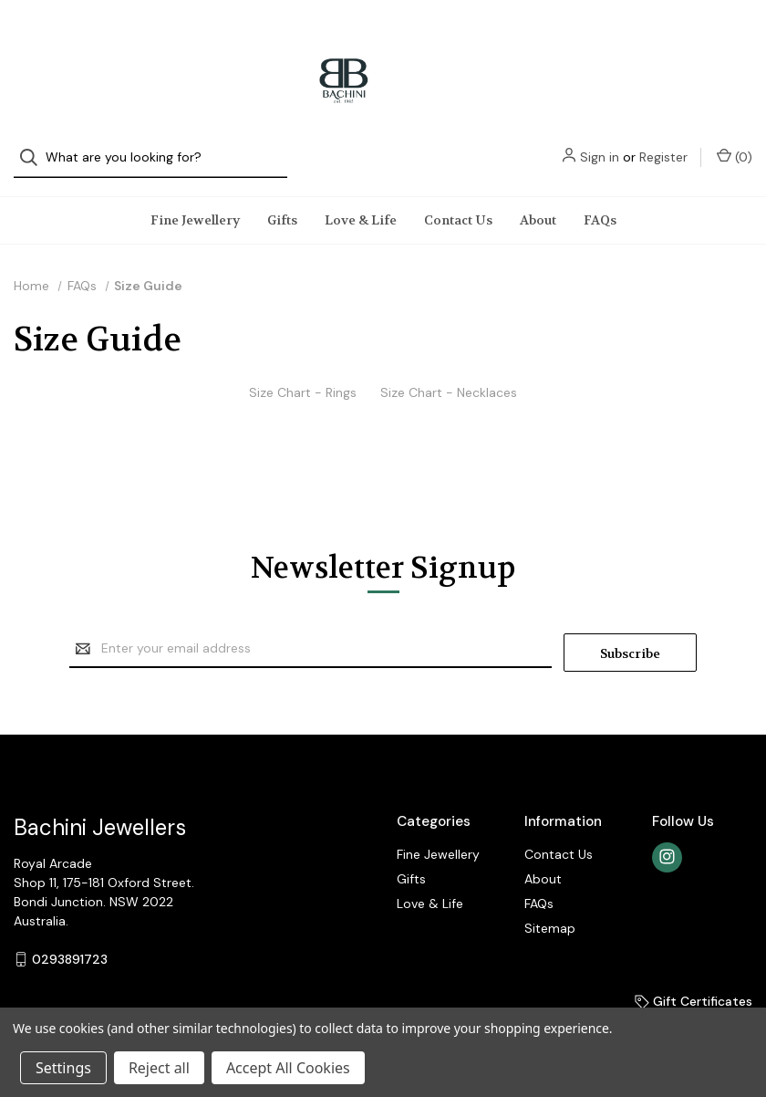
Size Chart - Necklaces (448, 374)
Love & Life (361, 201)
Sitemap (549, 906)
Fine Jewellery (195, 201)
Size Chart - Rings (303, 374)
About (538, 201)
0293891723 (70, 937)
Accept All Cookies (288, 1068)
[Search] (34, 38)
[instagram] (667, 835)
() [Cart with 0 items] (734, 38)
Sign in (599, 38)
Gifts (282, 201)
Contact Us (458, 201)
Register (663, 38)
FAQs (600, 201)
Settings (63, 1068)
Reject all (159, 1068)
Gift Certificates (693, 979)
